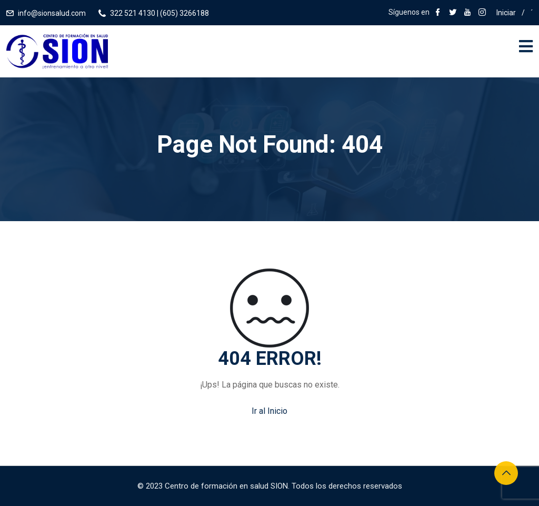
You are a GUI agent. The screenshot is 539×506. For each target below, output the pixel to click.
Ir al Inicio (269, 411)
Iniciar (506, 12)
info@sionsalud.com (52, 13)
